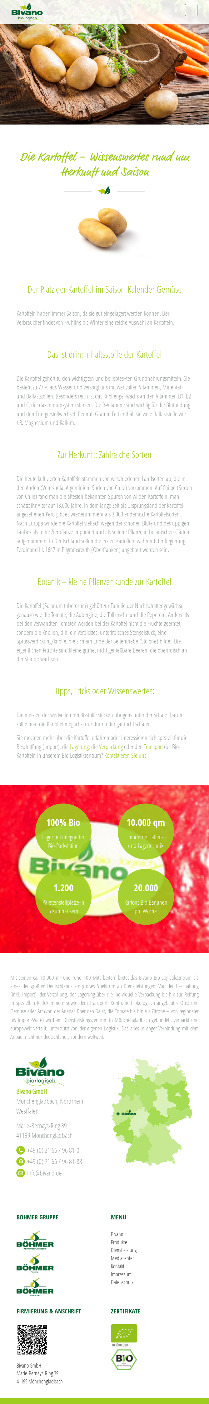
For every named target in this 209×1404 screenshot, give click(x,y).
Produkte (119, 1242)
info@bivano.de (44, 1172)
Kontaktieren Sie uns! (125, 755)
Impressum (121, 1274)
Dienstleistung (124, 1250)
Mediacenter (122, 1258)
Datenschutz (122, 1282)
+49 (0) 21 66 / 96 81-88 (54, 1161)
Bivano (117, 1234)
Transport (153, 746)
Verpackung (111, 746)
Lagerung (79, 746)
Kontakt (117, 1266)
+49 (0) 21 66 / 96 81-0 (53, 1150)
